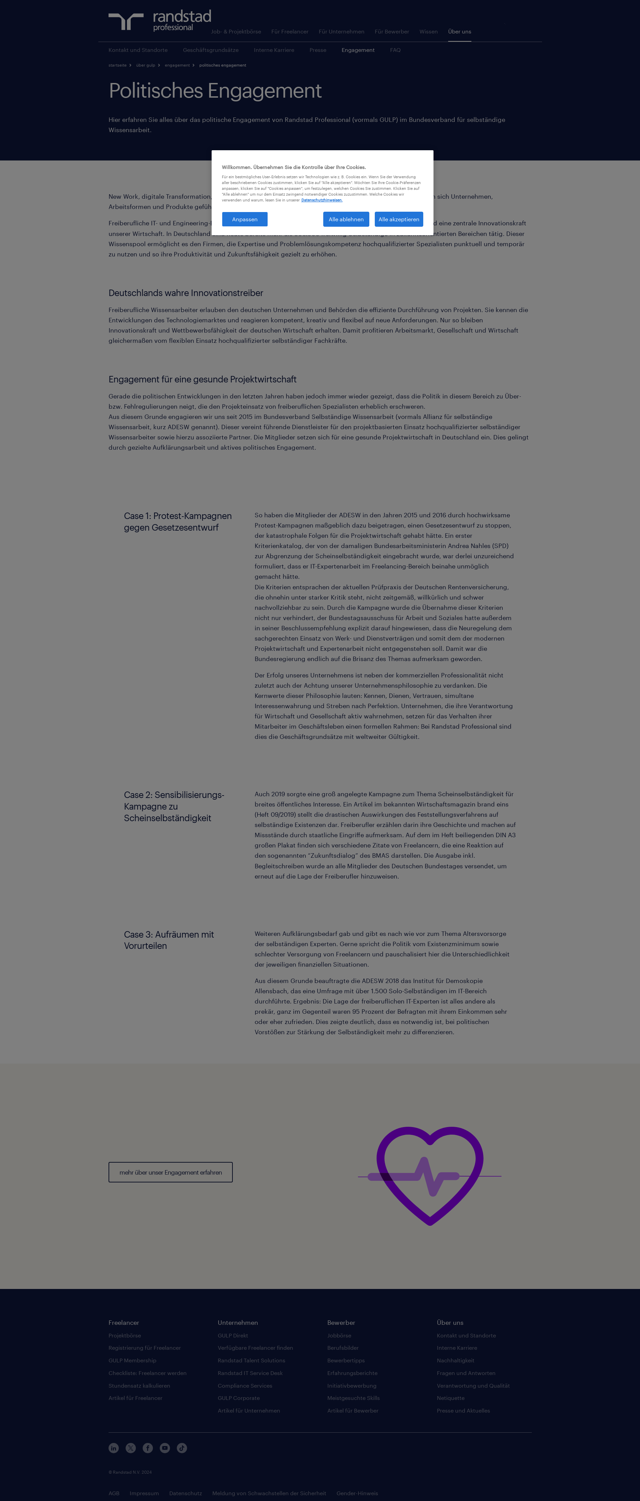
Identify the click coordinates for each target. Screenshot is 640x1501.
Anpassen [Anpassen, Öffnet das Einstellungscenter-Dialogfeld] (245, 219)
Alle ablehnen (346, 219)
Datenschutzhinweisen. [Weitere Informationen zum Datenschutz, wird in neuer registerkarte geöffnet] (322, 200)
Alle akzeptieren (399, 219)
